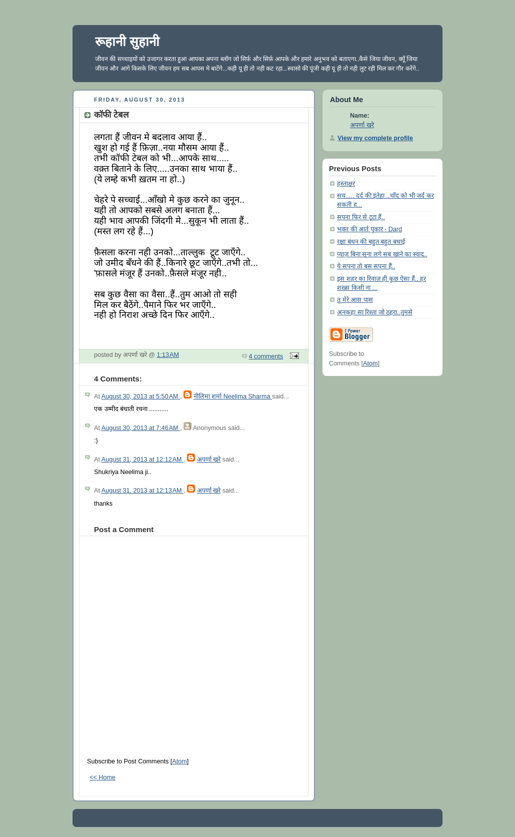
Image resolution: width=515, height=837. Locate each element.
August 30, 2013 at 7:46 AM (141, 428)
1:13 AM (168, 354)
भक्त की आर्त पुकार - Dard (369, 229)
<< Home (103, 777)
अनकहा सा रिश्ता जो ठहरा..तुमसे (374, 312)
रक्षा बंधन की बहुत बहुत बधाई (371, 241)
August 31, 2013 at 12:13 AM (143, 490)
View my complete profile (375, 138)
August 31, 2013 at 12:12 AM (143, 459)
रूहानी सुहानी (127, 41)
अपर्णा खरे (209, 459)
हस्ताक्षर (346, 183)
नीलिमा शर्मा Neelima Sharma (233, 396)
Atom (179, 761)
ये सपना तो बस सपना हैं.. (366, 266)
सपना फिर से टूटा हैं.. (361, 217)
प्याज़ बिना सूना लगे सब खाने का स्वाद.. (382, 254)
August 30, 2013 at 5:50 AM (141, 396)
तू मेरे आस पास (355, 299)
